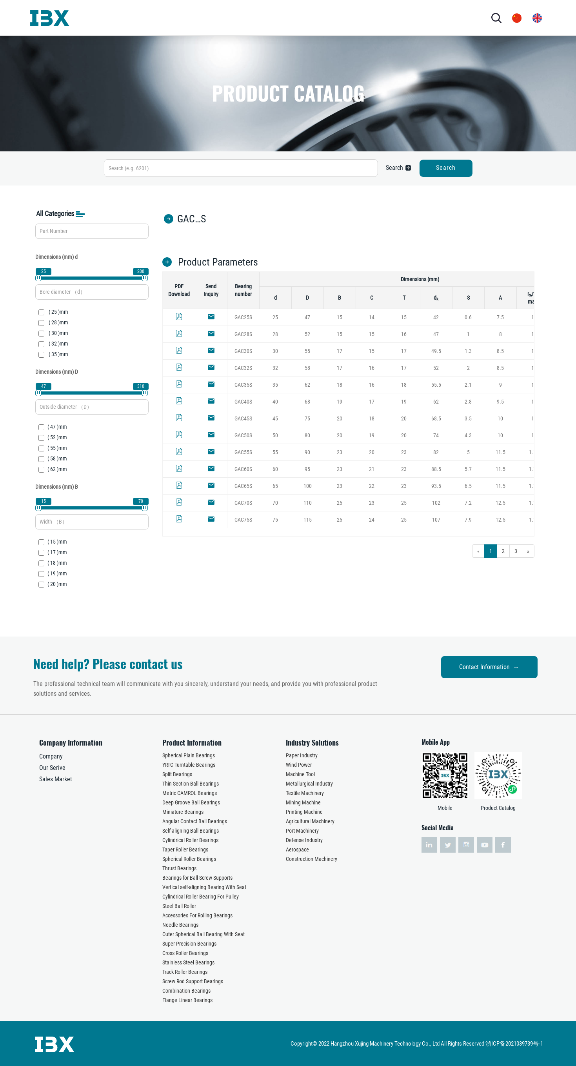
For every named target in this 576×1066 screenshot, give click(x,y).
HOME (99, 17)
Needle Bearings (180, 925)
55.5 (436, 385)
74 (436, 435)
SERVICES (259, 17)
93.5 (436, 486)
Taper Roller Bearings (185, 849)
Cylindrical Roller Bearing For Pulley (200, 896)
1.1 (532, 452)
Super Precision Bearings (189, 943)
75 (307, 418)
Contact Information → (489, 667)
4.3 (468, 435)
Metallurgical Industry (309, 783)
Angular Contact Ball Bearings (194, 821)
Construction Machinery (311, 859)
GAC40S (243, 401)
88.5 (436, 469)
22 (371, 486)
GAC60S (243, 469)
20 (339, 418)
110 (307, 503)
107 (436, 520)
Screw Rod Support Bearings (192, 981)
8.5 (500, 351)
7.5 (500, 317)
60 (275, 469)
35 (275, 385)
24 (371, 520)
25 (275, 317)
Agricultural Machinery (310, 821)
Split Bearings (177, 774)
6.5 (468, 486)
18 (339, 385)
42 (436, 317)
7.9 (468, 520)
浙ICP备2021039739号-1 (514, 1043)
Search (446, 167)
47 (307, 317)
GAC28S (243, 334)
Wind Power (299, 765)
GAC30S (243, 351)
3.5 (468, 418)
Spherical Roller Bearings (189, 859)
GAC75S (243, 520)
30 (275, 351)
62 (307, 385)
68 (307, 401)
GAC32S (243, 368)
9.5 (500, 401)
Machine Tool (300, 774)
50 (275, 435)
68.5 (436, 418)
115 (307, 520)
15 (339, 317)
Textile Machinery (305, 793)
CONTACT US (330, 17)
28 (275, 334)
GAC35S (243, 385)
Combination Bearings (186, 991)
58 (307, 368)
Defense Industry (304, 840)
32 (275, 368)
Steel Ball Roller (179, 906)
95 (307, 469)
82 (436, 452)
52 (307, 334)
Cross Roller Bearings (185, 953)
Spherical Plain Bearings (188, 755)
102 (436, 503)
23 (339, 452)
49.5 (436, 351)
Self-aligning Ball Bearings (190, 831)
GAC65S (243, 486)
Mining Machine (303, 802)
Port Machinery (302, 831)
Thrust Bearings (179, 868)
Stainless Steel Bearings (188, 962)
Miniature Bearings (183, 812)
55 (307, 351)
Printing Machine (304, 812)
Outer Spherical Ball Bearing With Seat (203, 934)
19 (339, 401)
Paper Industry (302, 755)
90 (307, 452)
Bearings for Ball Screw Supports (197, 878)
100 (307, 486)
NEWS (289, 17)
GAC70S (243, 503)
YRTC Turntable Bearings (188, 765)
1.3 (468, 351)
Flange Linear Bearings (187, 1000)
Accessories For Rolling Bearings (197, 915)
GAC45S (243, 418)
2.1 (468, 385)
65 (275, 486)
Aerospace (297, 849)
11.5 (500, 452)
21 (371, 469)
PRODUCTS (173, 17)
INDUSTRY (217, 17)
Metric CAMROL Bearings (189, 793)
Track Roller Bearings (184, 972)
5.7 (468, 469)
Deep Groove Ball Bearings (191, 802)
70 (275, 503)
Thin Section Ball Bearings (190, 783)
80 (307, 435)
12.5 (500, 503)
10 (500, 418)
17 (339, 351)
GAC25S (243, 317)
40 (275, 401)
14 (371, 317)
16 (404, 334)
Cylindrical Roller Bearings (190, 840)
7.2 (468, 503)
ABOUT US (130, 17)
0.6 (468, 317)
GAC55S (243, 452)
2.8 (468, 401)
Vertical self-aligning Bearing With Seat (204, 887)
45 (275, 418)
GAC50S (243, 435)
